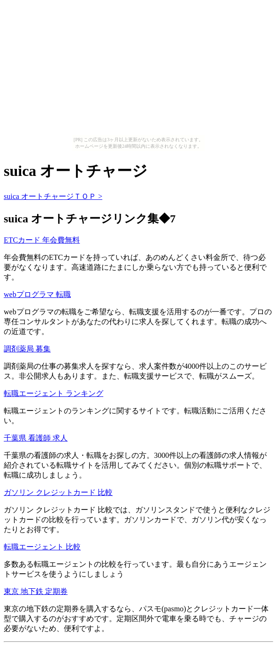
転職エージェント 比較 (42, 547)
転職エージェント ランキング (53, 393)
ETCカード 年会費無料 (42, 240)
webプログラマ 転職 (37, 294)
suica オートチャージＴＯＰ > (53, 196)
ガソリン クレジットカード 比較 (58, 492)
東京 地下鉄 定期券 (36, 591)
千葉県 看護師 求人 (36, 438)
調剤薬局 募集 (27, 349)
